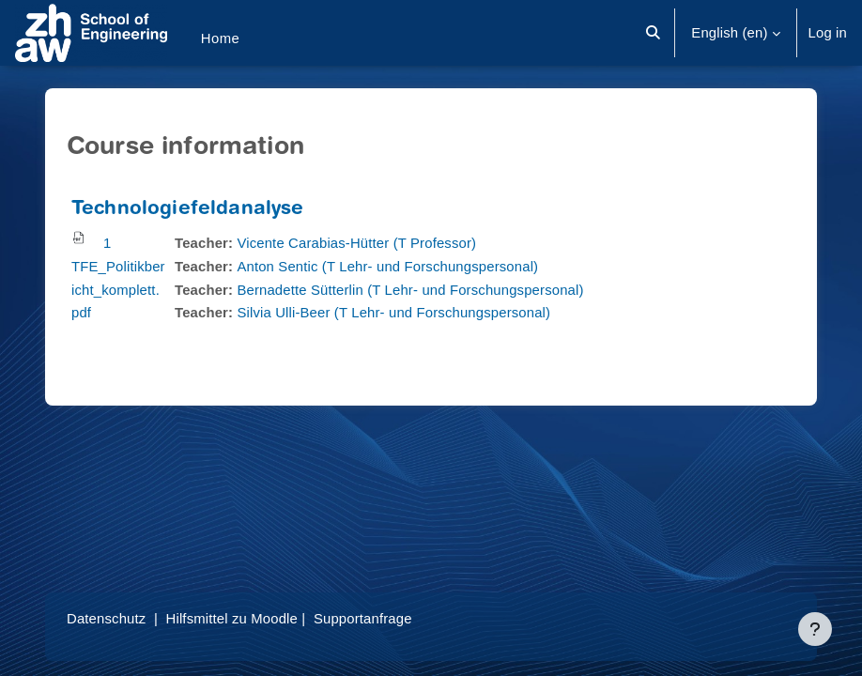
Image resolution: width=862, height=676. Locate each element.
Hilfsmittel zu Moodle (232, 618)
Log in (827, 32)
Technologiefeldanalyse (187, 210)
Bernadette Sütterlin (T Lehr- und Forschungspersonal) (410, 290)
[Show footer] (815, 629)
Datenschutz (106, 618)
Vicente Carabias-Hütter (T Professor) (356, 243)
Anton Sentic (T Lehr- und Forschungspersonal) (387, 266)
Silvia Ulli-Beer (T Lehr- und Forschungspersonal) (393, 312)
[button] (654, 33)
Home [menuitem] (220, 38)
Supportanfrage (363, 618)
